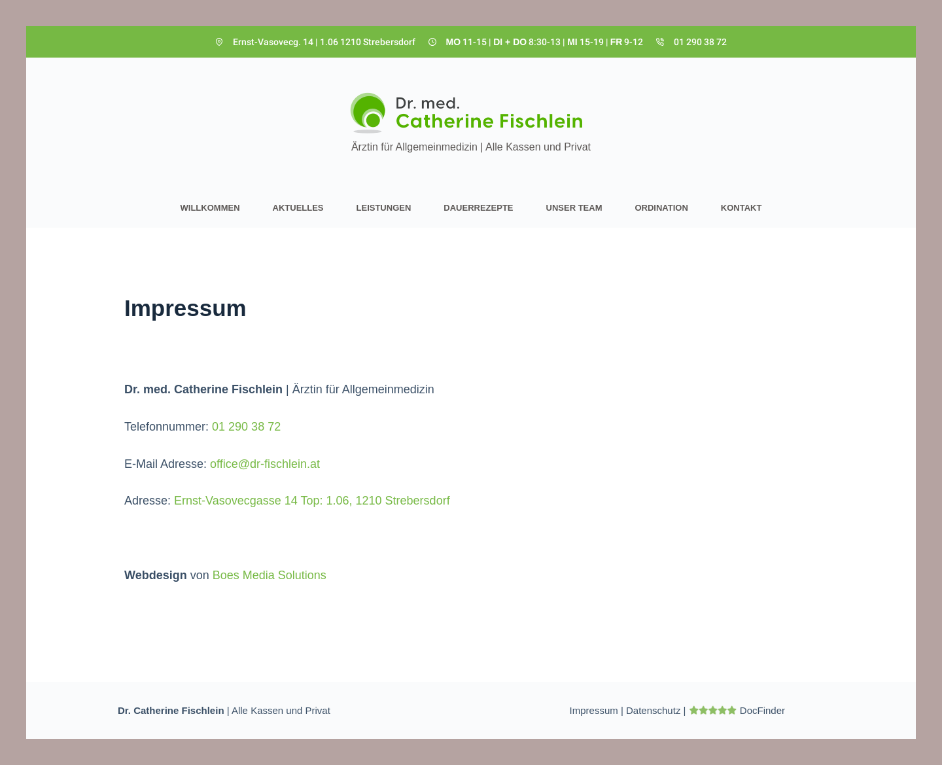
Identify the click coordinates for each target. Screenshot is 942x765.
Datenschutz (653, 710)
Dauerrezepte (478, 208)
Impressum (594, 710)
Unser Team (574, 208)
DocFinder (762, 710)
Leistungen (384, 208)
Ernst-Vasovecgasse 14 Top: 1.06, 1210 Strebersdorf (312, 500)
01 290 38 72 (700, 42)
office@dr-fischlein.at (265, 464)
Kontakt (741, 208)
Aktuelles (298, 208)
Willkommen (210, 208)
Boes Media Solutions (269, 575)
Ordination (661, 208)
